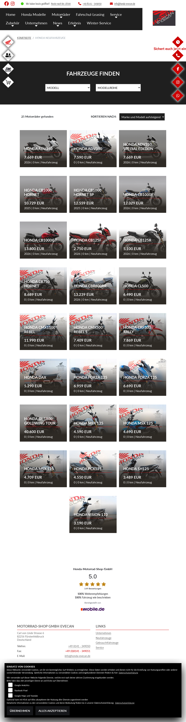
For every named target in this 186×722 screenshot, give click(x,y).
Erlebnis (72, 22)
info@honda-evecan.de (77, 655)
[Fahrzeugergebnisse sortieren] (142, 116)
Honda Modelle (33, 14)
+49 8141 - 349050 (79, 646)
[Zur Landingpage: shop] (8, 88)
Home (10, 14)
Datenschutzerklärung (128, 672)
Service (112, 14)
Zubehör (12, 22)
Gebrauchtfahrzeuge (107, 642)
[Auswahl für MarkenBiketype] (118, 88)
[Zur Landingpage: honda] (8, 48)
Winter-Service (96, 22)
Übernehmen (20, 710)
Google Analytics (22, 685)
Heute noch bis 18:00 (61, 4)
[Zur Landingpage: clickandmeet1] (8, 61)
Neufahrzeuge (103, 637)
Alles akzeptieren (52, 710)
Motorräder (59, 14)
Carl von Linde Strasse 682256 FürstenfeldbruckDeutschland (30, 636)
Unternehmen (35, 22)
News (56, 22)
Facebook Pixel (21, 690)
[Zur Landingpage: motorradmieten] (8, 75)
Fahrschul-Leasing (87, 14)
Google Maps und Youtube (26, 696)
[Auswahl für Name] (67, 88)
